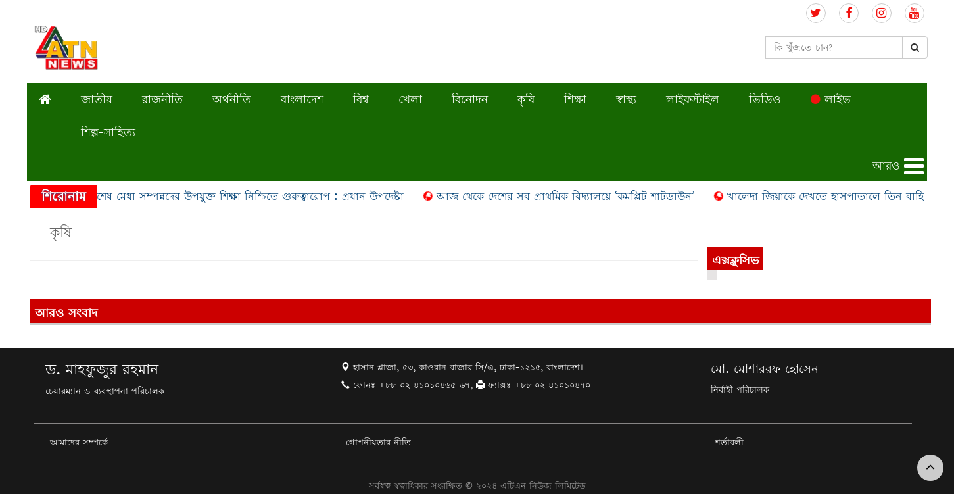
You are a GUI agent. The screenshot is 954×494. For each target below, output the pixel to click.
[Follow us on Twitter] (816, 13)
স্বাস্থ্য (626, 99)
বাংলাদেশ (302, 99)
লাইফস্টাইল (692, 99)
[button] (899, 166)
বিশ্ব (361, 99)
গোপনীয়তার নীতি (378, 442)
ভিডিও (765, 99)
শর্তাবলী (729, 442)
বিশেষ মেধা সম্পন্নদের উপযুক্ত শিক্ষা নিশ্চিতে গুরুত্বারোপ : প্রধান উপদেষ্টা (248, 196)
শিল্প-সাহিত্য (108, 131)
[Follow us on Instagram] (882, 13)
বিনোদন (470, 99)
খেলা (410, 99)
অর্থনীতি (231, 99)
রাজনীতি (162, 99)
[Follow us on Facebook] (849, 13)
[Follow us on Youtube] (914, 13)
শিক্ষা (575, 99)
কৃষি (526, 99)
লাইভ (831, 99)
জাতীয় (96, 99)
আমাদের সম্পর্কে (79, 442)
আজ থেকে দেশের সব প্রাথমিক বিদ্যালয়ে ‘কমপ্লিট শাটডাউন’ (568, 196)
